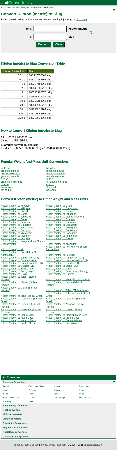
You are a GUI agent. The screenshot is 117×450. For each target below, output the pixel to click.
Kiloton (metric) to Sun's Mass (62, 323)
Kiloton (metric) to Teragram (61, 222)
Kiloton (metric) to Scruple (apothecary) (67, 271)
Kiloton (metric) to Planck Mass (18, 315)
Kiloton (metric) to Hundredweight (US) (67, 260)
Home (3, 7)
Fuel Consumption (11, 397)
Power (82, 390)
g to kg (4, 179)
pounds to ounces (10, 173)
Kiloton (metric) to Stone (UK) (17, 268)
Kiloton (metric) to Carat (14, 214)
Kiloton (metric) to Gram (59, 205)
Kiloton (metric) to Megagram (61, 225)
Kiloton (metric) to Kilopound (61, 244)
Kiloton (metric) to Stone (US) (62, 266)
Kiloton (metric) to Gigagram (16, 225)
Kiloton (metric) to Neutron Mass (18, 320)
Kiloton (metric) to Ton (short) (61, 214)
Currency (7, 401)
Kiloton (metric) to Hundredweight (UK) (22, 263)
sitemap (61, 444)
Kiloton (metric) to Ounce (59, 211)
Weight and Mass (36, 386)
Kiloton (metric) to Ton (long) (16, 216)
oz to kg (5, 184)
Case (30, 401)
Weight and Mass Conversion (18, 7)
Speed (57, 394)
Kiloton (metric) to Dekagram (61, 227)
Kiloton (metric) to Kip (12, 249)
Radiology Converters (15, 432)
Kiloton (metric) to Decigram (16, 230)
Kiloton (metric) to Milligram (15, 208)
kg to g (49, 179)
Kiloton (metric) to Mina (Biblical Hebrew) (68, 279)
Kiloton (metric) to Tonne (59, 268)
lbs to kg (50, 168)
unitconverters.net (93, 444)
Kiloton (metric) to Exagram (60, 219)
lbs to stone (7, 187)
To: (30, 36)
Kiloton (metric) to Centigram (61, 230)
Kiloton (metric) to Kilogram (15, 205)
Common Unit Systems (15, 436)
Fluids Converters (12, 414)
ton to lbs (6, 190)
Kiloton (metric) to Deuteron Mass (64, 320)
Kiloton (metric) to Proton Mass (62, 317)
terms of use (32, 444)
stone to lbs (52, 187)
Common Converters (14, 382)
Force (5, 394)
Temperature (84, 386)
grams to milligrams (11, 181)
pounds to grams (55, 176)
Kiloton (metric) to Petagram (16, 222)
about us (18, 444)
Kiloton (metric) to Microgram (16, 233)
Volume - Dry (84, 397)
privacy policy (48, 444)
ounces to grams (55, 171)
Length (6, 386)
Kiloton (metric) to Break (14, 219)
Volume (57, 386)
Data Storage (60, 397)
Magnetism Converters (15, 427)
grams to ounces (10, 171)
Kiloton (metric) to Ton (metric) (62, 208)
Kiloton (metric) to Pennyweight (18, 271)
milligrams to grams (56, 181)
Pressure (32, 390)
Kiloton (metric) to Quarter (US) (63, 263)
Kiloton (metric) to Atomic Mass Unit (65, 216)
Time (30, 394)
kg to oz (50, 184)
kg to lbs (5, 168)
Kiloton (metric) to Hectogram (17, 227)
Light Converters (12, 418)
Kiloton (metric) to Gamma (60, 274)
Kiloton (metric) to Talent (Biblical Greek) (67, 290)
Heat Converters (12, 410)
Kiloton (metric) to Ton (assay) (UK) (65, 257)
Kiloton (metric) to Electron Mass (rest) (66, 315)
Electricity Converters (15, 423)
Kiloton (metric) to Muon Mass (17, 317)
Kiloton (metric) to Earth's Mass (18, 323)
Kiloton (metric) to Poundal (60, 255)
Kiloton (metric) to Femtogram (62, 235)
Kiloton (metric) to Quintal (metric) (19, 260)
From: (28, 28)
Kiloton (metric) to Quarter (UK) (18, 266)
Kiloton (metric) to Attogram (15, 238)
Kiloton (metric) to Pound (14, 211)
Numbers (32, 397)
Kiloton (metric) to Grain (14, 274)
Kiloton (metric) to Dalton (59, 238)
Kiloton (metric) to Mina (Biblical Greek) (22, 296)
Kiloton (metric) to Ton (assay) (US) (20, 257)
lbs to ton (51, 190)
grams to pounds (10, 176)
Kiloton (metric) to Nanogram (61, 233)
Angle (81, 394)
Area (5, 390)
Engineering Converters (16, 405)
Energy (57, 390)
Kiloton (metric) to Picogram (16, 235)
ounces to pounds (55, 173)
